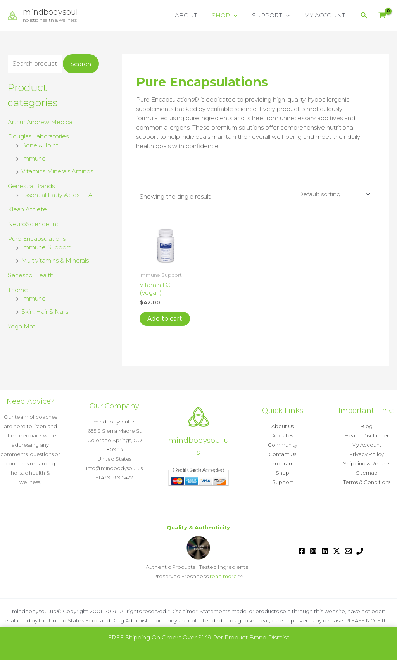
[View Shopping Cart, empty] (382, 15)
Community (282, 445)
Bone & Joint (39, 145)
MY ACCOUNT (326, 15)
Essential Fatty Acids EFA (57, 195)
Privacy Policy (366, 454)
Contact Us (282, 454)
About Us (282, 426)
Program (282, 463)
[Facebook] (301, 551)
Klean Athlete (27, 209)
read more (223, 576)
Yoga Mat (21, 326)
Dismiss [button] (278, 637)
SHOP (232, 15)
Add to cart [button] (164, 318)
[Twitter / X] (336, 551)
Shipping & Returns (366, 463)
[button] (241, 15)
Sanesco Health (31, 275)
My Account (366, 445)
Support (282, 482)
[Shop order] (333, 194)
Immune (33, 158)
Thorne (18, 290)
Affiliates (282, 435)
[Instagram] (313, 551)
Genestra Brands (31, 186)
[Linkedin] (324, 551)
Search (81, 63)
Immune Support (46, 247)
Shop (282, 473)
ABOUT (196, 15)
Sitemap (367, 473)
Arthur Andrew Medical (41, 122)
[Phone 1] (359, 551)
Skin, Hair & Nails (44, 311)
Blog (367, 426)
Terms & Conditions (366, 482)
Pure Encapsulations (37, 238)
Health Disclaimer (367, 435)
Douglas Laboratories (38, 136)
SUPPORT (275, 15)
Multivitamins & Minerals (55, 260)
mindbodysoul (50, 12)
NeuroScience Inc (34, 224)
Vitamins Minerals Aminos (57, 171)
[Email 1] (348, 551)
